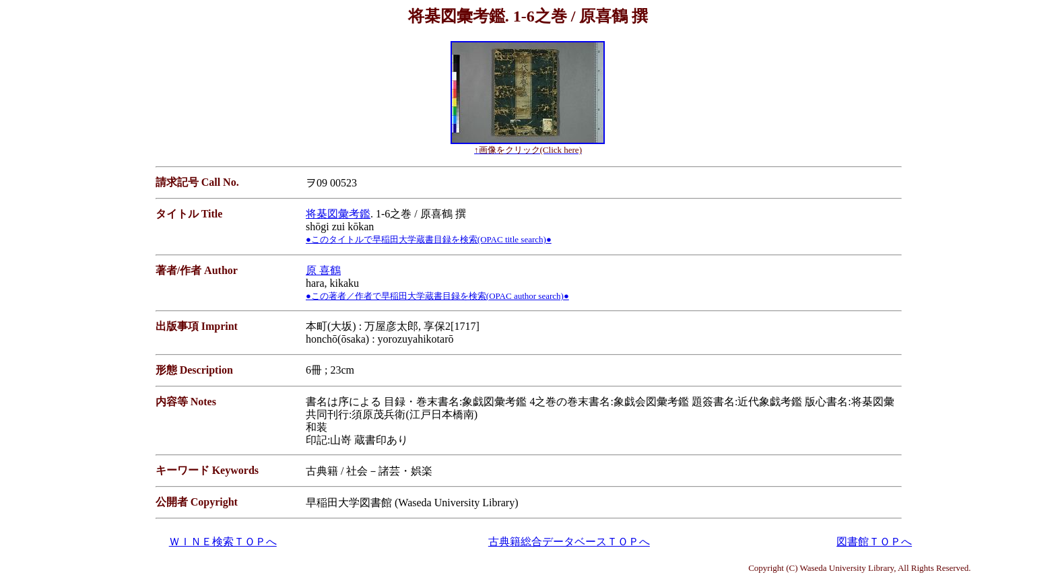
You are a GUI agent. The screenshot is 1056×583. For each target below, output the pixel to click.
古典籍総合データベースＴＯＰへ (569, 541)
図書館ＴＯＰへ (874, 541)
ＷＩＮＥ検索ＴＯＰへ (223, 541)
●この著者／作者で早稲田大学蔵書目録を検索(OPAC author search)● (437, 296)
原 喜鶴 (323, 270)
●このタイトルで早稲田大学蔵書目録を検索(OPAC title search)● (429, 239)
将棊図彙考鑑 (338, 213)
